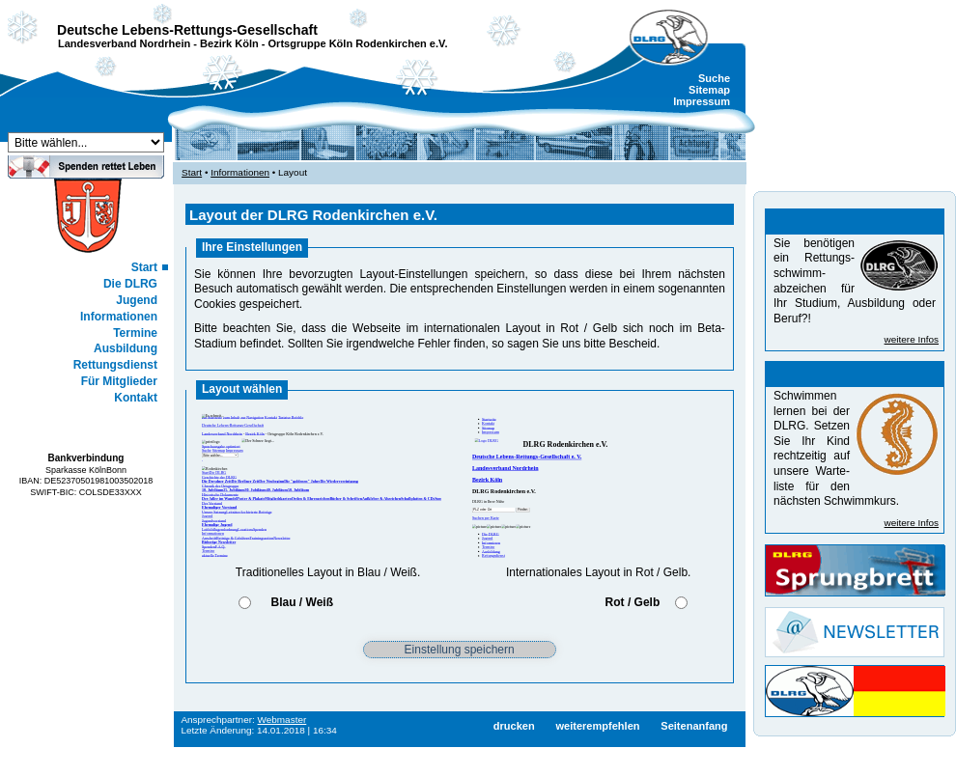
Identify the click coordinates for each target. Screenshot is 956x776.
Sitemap (709, 90)
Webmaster (282, 719)
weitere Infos (912, 339)
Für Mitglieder (119, 381)
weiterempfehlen (597, 726)
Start (144, 267)
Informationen (118, 316)
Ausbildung (125, 348)
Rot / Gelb (633, 602)
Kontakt (135, 397)
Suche (714, 78)
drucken (514, 726)
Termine (135, 333)
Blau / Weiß (302, 602)
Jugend (136, 300)
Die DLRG (130, 284)
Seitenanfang (694, 726)
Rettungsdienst (115, 365)
